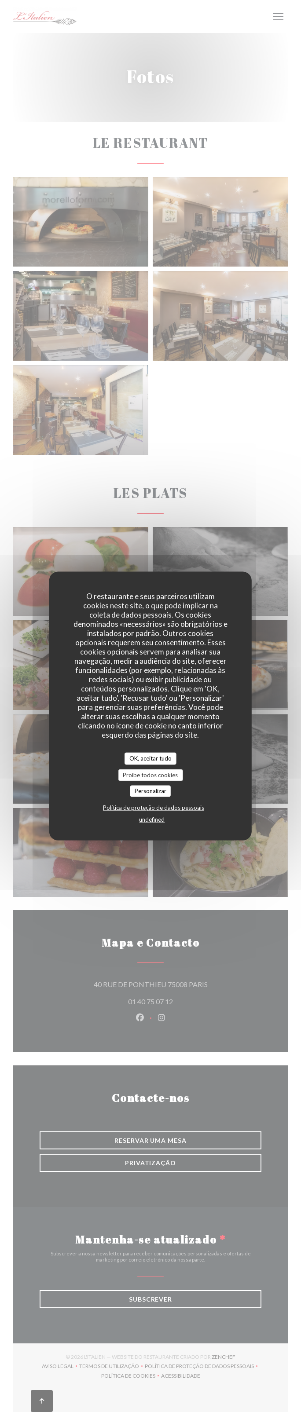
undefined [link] (152, 819)
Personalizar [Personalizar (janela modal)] (150, 790)
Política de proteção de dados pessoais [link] (153, 807)
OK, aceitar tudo (150, 758)
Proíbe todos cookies (150, 774)
